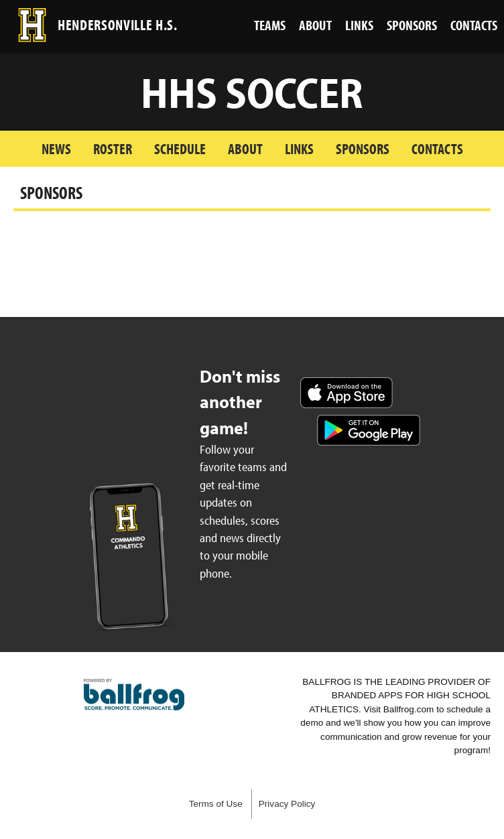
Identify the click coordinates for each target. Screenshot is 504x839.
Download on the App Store (346, 392)
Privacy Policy (287, 804)
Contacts (437, 148)
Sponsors (362, 148)
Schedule (180, 148)
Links (299, 148)
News (56, 148)
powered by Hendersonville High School (134, 695)
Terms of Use (216, 804)
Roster (112, 148)
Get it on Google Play (368, 430)
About (245, 148)
